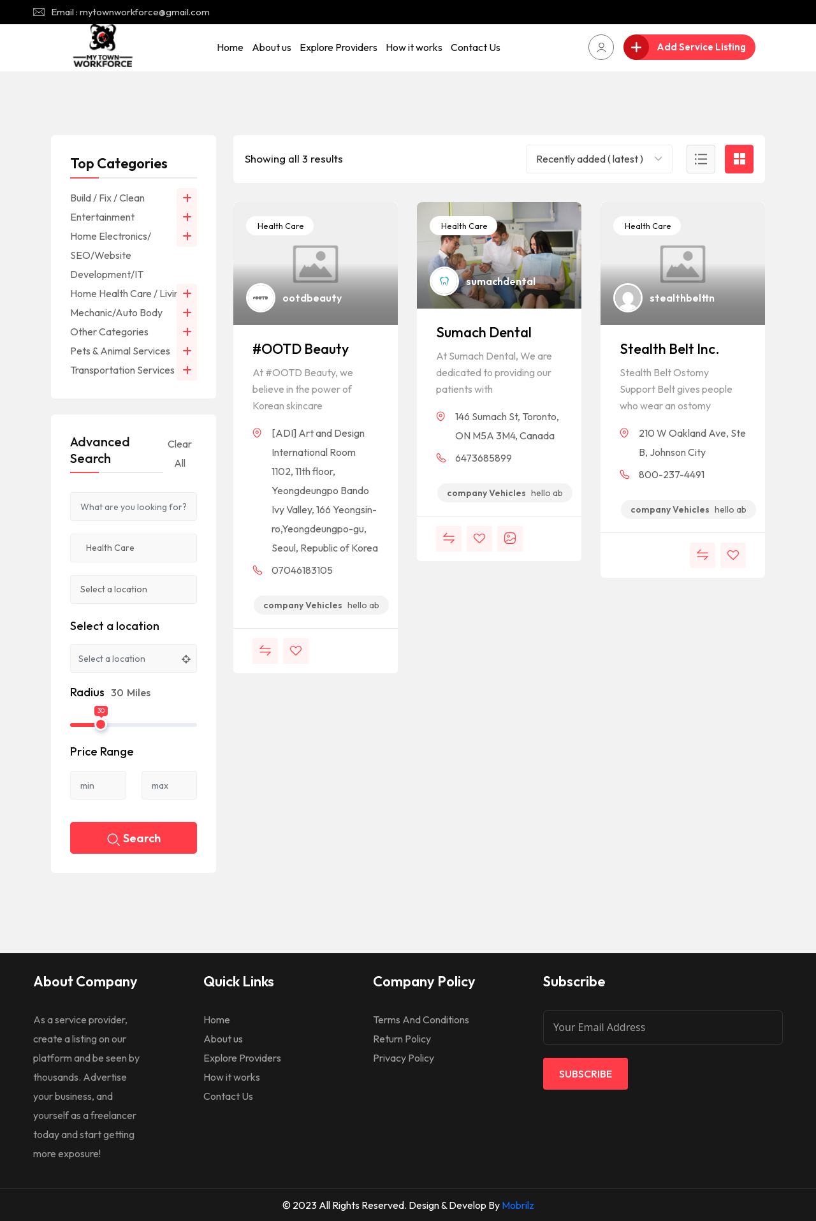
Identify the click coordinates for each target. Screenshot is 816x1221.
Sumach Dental (484, 332)
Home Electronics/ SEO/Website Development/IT (110, 255)
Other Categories (109, 331)
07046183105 (302, 570)
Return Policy (402, 1038)
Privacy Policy (403, 1057)
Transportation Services (122, 369)
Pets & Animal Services (120, 350)
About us (271, 47)
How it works (414, 47)
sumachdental (501, 281)
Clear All (180, 453)
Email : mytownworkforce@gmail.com (130, 12)
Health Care (280, 226)
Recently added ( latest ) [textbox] (589, 158)
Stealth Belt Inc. (670, 349)
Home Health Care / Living (127, 293)
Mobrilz (518, 1205)
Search (134, 839)
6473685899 (483, 457)
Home (230, 47)
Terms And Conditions (421, 1019)
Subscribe (585, 1073)
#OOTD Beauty (300, 349)
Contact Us (475, 47)
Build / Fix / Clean (107, 197)
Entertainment (102, 216)
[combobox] (599, 159)
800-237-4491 (671, 474)
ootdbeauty (312, 297)
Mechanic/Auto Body (116, 312)
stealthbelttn (682, 297)
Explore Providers (338, 47)
